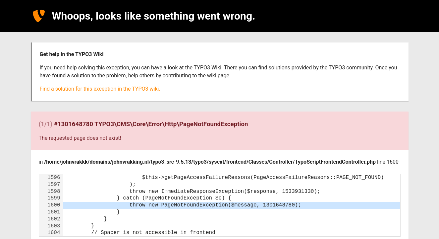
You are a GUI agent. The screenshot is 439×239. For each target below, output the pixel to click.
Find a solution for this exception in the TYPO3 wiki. (100, 89)
